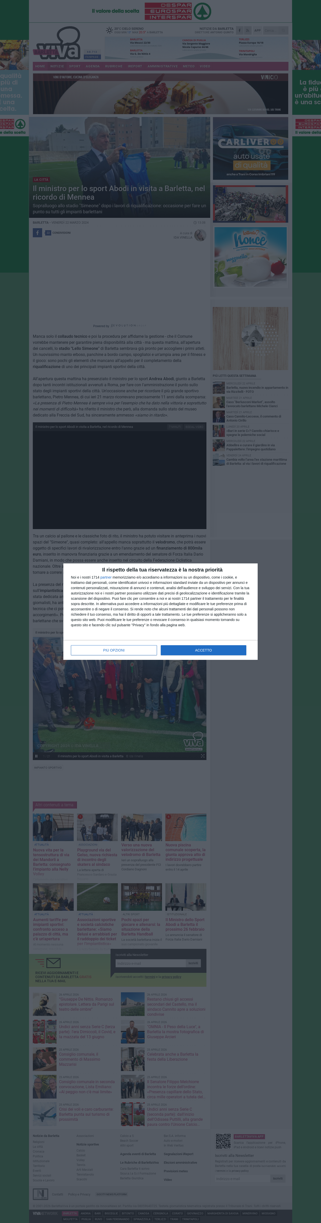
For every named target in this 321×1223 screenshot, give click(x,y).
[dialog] (160, 611)
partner (106, 577)
